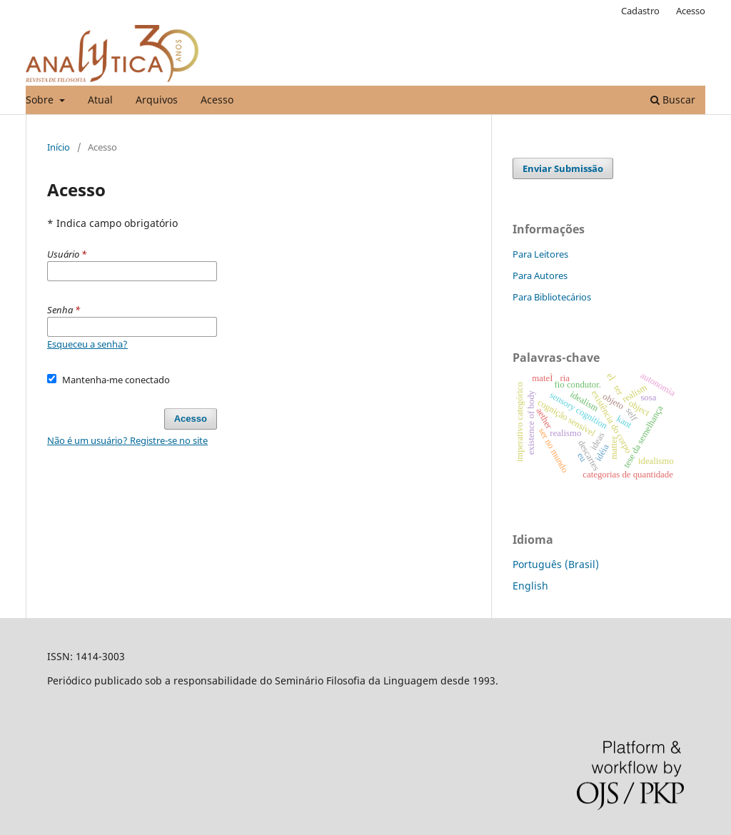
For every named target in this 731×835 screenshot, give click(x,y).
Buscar (672, 99)
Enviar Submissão (563, 168)
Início (58, 147)
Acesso (217, 99)
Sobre (41, 99)
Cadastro (640, 10)
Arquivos (157, 99)
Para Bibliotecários (552, 296)
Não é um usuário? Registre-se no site (127, 440)
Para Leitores (540, 254)
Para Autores (540, 275)
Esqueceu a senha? (87, 344)
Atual (100, 99)
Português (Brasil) (556, 564)
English (530, 585)
